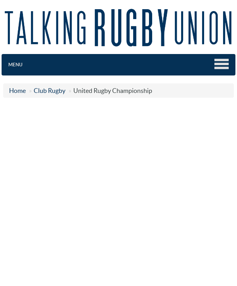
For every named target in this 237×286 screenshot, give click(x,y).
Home (17, 90)
